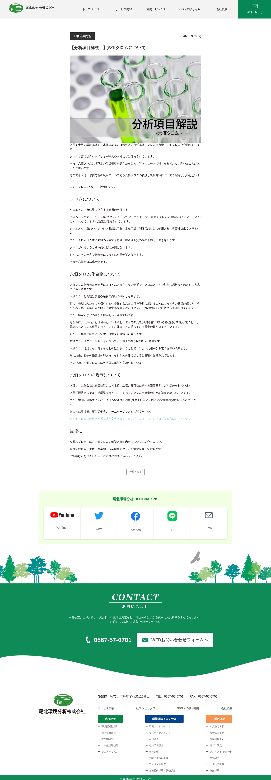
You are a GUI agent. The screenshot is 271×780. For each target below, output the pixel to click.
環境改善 (110, 716)
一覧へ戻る (135, 469)
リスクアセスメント (160, 730)
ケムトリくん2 (109, 748)
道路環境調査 (156, 742)
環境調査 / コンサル (164, 716)
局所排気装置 (108, 730)
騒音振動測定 (217, 730)
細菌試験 (214, 767)
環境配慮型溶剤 (109, 723)
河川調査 (154, 736)
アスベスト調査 (157, 761)
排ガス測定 (216, 742)
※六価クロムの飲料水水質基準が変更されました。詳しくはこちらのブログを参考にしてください (130, 416)
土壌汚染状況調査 (158, 755)
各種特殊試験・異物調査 (162, 767)
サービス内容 (123, 7)
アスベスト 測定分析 (221, 748)
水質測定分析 (217, 723)
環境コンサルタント (160, 723)
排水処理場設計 (109, 742)
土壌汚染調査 (217, 761)
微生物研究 (107, 736)
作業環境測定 (217, 736)
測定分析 (219, 716)
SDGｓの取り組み (189, 7)
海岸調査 (154, 748)
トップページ (90, 7)
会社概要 (221, 7)
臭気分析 (214, 755)
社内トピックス (156, 7)
